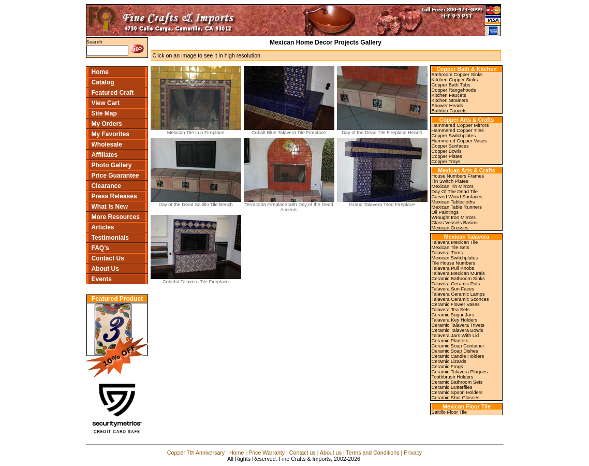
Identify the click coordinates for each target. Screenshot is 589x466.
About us (331, 452)
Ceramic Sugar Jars (453, 314)
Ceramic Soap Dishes (455, 351)
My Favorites (110, 134)
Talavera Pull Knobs (453, 268)
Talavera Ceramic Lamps (458, 294)
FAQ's (100, 248)
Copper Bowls (447, 151)
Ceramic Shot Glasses (456, 397)
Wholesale (107, 144)
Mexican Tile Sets (450, 247)
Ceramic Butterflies (452, 387)
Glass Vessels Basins (455, 222)
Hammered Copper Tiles (458, 130)
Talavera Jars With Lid (455, 335)
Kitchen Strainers (450, 100)
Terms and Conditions (372, 452)
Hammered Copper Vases (459, 140)
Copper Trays (446, 161)
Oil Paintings (445, 212)
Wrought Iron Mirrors (454, 217)
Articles (103, 227)
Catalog (103, 82)
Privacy (413, 452)
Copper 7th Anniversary (196, 452)
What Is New (110, 206)
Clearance (106, 186)
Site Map (104, 113)
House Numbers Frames (458, 176)
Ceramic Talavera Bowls (457, 330)
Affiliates (105, 154)
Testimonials (110, 237)
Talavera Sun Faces (453, 289)
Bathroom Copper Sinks (457, 74)
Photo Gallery (112, 165)
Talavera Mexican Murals (458, 273)
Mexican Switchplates (455, 257)
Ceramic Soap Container (458, 345)
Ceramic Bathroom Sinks (458, 278)
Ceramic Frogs (447, 366)
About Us (105, 268)
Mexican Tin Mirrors (453, 186)
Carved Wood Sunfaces (457, 196)
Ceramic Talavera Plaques (460, 371)
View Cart (106, 103)
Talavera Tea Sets (451, 309)
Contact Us (108, 258)
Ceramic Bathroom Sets (457, 382)
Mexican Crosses (450, 227)
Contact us (302, 452)
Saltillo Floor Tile (449, 412)
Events (102, 279)
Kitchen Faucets (449, 95)
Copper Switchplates (454, 135)
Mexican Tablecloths (453, 202)
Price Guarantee (115, 175)
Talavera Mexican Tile (455, 242)
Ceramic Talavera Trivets (458, 325)
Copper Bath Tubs (451, 85)
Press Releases (114, 196)
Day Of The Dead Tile (455, 191)
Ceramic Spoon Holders (457, 392)
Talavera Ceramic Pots (456, 283)
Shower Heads (447, 105)
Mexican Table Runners (457, 207)
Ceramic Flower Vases (456, 304)
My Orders (107, 123)
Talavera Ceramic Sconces (460, 299)
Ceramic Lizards (449, 361)
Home (100, 72)
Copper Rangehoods (454, 90)
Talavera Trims (447, 252)
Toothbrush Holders (453, 377)
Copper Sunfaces (450, 146)
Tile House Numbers (454, 263)
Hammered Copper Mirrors (460, 125)
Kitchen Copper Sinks (455, 79)
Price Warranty (266, 452)
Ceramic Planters (450, 340)
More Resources (116, 217)
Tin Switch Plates (450, 181)
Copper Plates (447, 156)
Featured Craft (113, 92)
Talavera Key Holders (455, 320)
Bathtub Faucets (449, 110)
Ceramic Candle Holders (458, 356)
